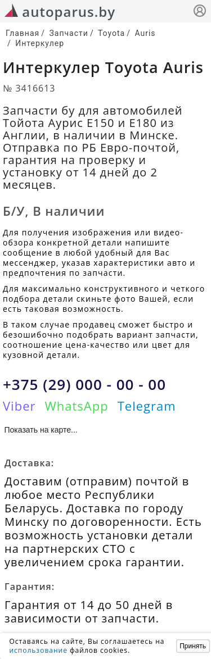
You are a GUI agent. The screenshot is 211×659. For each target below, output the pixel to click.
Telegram (147, 405)
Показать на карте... (41, 429)
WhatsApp (76, 405)
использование (38, 650)
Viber (19, 405)
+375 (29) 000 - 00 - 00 (84, 384)
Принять (192, 646)
